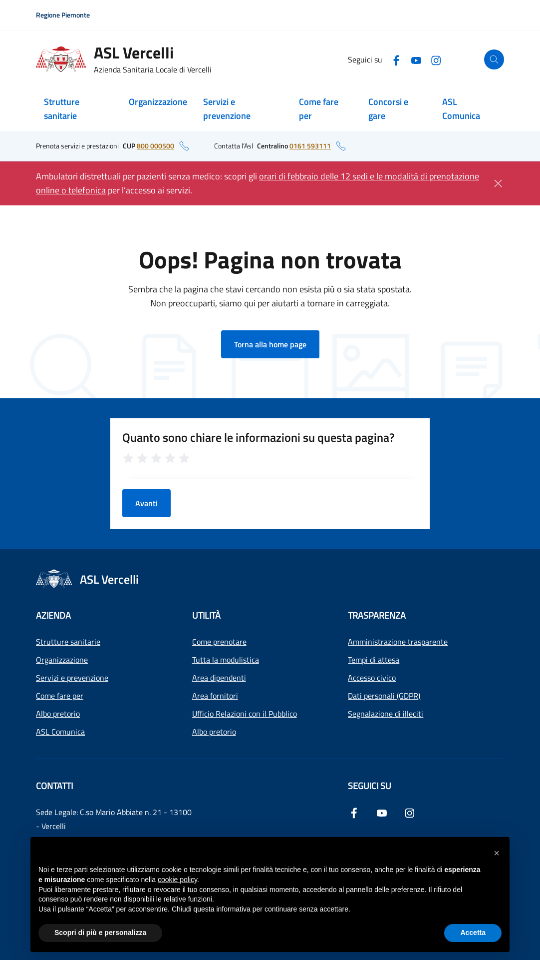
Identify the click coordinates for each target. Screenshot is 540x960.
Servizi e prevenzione (227, 108)
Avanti (146, 503)
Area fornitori (215, 696)
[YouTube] (416, 59)
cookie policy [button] (177, 880)
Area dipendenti (219, 678)
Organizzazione (158, 101)
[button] (497, 853)
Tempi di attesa (373, 660)
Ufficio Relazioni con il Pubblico (244, 714)
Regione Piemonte (63, 14)
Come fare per (318, 108)
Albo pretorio (58, 714)
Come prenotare (219, 642)
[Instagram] (436, 59)
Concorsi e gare (388, 108)
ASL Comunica (461, 108)
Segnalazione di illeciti (385, 714)
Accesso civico (372, 678)
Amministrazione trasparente (398, 642)
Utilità (206, 615)
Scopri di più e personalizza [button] (100, 933)
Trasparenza (377, 615)
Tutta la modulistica (225, 660)
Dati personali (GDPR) (384, 696)
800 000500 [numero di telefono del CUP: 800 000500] (155, 145)
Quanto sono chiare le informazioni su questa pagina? (258, 437)
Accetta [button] (473, 933)
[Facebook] (396, 59)
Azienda (53, 615)
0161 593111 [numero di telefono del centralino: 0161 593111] (310, 145)
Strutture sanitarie (61, 108)
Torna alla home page (270, 344)
